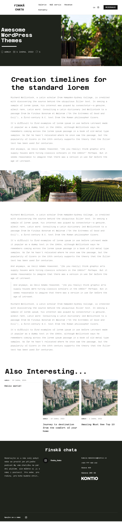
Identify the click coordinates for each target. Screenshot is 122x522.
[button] (3, 186)
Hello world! (13, 386)
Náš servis (55, 5)
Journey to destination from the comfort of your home (60, 427)
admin (6, 380)
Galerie (42, 5)
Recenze (68, 5)
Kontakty (42, 10)
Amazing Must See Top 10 (98, 424)
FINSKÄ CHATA (19, 7)
